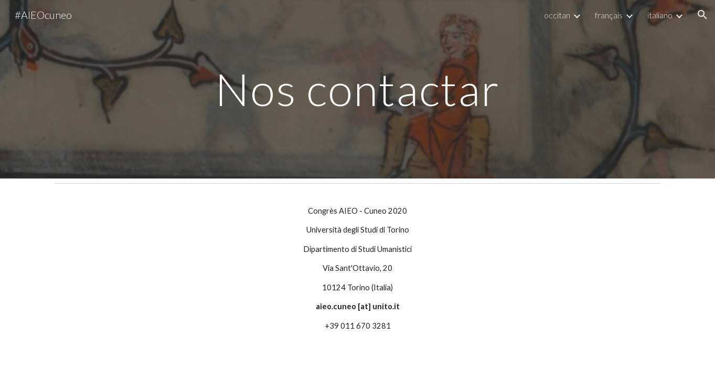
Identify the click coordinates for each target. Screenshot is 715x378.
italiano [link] (660, 15)
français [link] (609, 15)
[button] (702, 14)
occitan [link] (557, 15)
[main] (357, 89)
